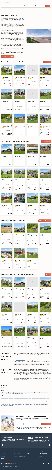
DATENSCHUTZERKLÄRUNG (23, 428)
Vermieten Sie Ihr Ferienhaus (39, 444)
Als (1, 396)
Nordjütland (43, 396)
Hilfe (14, 451)
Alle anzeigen (48, 274)
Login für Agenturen (4, 456)
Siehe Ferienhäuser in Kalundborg (8, 56)
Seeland (12, 8)
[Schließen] (50, 2)
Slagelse (18, 404)
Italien (25, 392)
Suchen (48, 5)
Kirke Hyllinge (28, 403)
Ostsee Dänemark (25, 398)
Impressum (2, 458)
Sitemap (41, 456)
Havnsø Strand (43, 401)
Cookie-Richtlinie (42, 451)
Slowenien (18, 393)
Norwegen (46, 392)
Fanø (15, 396)
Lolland (37, 396)
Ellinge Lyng (14, 401)
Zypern (25, 393)
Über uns (2, 451)
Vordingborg (11, 405)
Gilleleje (32, 401)
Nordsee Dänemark (4, 398)
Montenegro (37, 392)
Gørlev (35, 401)
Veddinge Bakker (42, 404)
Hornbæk (9, 403)
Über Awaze (3, 453)
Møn (40, 396)
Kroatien (28, 392)
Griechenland (20, 392)
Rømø (30, 398)
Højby (6, 403)
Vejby (46, 404)
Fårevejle (18, 401)
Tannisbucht (42, 398)
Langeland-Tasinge (28, 396)
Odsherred (15, 398)
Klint (32, 403)
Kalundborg (18, 8)
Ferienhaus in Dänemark (20, 360)
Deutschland (11, 392)
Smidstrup (22, 404)
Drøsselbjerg (9, 401)
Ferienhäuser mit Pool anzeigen (44, 220)
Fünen (18, 396)
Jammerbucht (21, 396)
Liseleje (38, 403)
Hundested (14, 403)
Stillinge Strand (27, 404)
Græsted (38, 401)
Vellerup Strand (4, 405)
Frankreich (16, 392)
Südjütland (37, 398)
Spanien (22, 393)
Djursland (9, 396)
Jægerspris (18, 403)
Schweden (14, 393)
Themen (28, 451)
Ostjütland (20, 398)
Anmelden (46, 424)
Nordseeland (11, 398)
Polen (7, 393)
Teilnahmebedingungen (28, 427)
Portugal (9, 393)
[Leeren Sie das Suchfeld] (22, 5)
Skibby (15, 404)
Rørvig (6, 404)
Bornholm (5, 396)
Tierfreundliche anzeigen (45, 141)
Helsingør (3, 403)
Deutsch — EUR (12, 463)
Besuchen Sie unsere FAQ (13, 444)
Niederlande (42, 392)
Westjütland (47, 398)
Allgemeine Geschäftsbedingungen (19, 456)
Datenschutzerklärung (43, 453)
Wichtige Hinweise (17, 453)
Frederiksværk (27, 401)
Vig (7, 405)
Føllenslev (23, 401)
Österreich (3, 393)
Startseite (3, 8)
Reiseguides (29, 453)
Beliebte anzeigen (47, 62)
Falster (12, 396)
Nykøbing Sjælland (44, 403)
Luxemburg (32, 392)
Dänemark (8, 8)
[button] (28, 5)
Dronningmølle (4, 401)
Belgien (2, 392)
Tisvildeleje (33, 404)
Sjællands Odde (10, 404)
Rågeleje (2, 404)
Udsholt (36, 404)
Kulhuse (35, 403)
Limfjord (33, 396)
